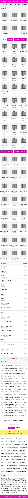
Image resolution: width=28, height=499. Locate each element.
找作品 (26, 1)
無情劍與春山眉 (5, 303)
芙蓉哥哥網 (4, 479)
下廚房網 (20, 482)
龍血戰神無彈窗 (12, 479)
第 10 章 (23, 397)
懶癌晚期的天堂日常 (6, 335)
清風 (2, 294)
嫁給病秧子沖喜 (10, 365)
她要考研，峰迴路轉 (11, 410)
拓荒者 (2, 312)
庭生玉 (8, 391)
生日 (12, 378)
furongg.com (9, 1)
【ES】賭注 (4, 289)
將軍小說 (3, 365)
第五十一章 (13, 389)
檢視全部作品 (14, 358)
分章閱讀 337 (18, 365)
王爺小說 (3, 399)
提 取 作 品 (11, 427)
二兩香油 (8, 407)
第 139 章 (22, 370)
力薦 (15, 4)
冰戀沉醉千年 (7, 482)
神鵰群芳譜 (4, 271)
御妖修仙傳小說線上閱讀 (10, 490)
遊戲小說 (3, 386)
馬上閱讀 (25, 266)
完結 (19, 4)
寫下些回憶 (4, 266)
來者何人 (13, 384)
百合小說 (3, 415)
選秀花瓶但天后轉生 (6, 317)
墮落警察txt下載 (7, 488)
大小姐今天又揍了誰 (6, 280)
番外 (19, 405)
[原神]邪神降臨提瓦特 (6, 307)
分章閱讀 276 (23, 368)
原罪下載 (3, 481)
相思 (11, 391)
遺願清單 (3, 339)
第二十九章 (24, 386)
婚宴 (11, 376)
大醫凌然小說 (17, 488)
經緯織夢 (3, 298)
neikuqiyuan (16, 484)
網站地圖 (6, 496)
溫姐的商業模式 (15, 381)
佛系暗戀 (8, 378)
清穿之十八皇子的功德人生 (7, 344)
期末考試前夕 (14, 407)
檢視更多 (24, 263)
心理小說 (3, 373)
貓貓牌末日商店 (10, 415)
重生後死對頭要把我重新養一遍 (14, 373)
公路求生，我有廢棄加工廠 (7, 330)
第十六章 (13, 394)
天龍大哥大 (8, 486)
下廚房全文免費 (16, 486)
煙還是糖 (19, 402)
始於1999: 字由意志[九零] (7, 353)
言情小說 (3, 370)
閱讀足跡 (24, 4)
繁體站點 (14, 492)
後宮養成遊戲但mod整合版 (13, 386)
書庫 (11, 4)
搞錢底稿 (8, 381)
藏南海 (2, 285)
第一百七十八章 (13, 399)
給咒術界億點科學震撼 (6, 326)
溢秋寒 (8, 376)
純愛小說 (3, 389)
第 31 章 (16, 412)
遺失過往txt (7, 492)
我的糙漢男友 (9, 412)
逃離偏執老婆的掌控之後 (12, 368)
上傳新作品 (18, 427)
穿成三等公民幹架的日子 (12, 370)
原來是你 (14, 482)
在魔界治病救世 (5, 349)
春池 (7, 399)
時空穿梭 (3, 368)
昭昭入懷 (8, 384)
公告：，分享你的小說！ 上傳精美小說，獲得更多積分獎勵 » (14, 432)
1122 (2, 275)
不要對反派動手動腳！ (6, 321)
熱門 (6, 4)
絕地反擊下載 (21, 479)
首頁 (2, 4)
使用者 (22, 1)
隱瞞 (18, 410)
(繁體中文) (25, 496)
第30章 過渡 (18, 415)
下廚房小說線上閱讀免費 (13, 481)
